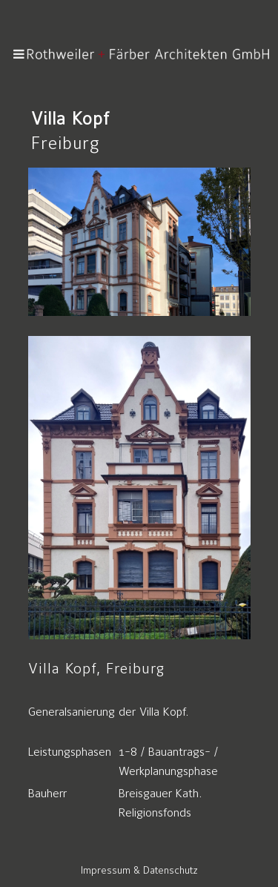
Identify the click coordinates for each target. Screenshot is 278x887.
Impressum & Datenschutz (139, 870)
